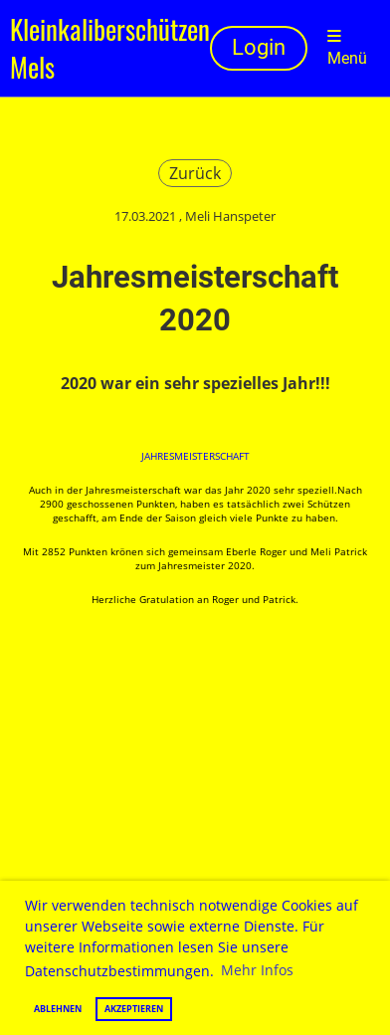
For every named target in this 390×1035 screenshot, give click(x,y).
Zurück (195, 173)
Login (259, 47)
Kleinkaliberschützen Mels (110, 48)
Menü (347, 48)
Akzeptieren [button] (133, 1008)
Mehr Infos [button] (257, 969)
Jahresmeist (172, 456)
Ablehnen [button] (58, 1008)
